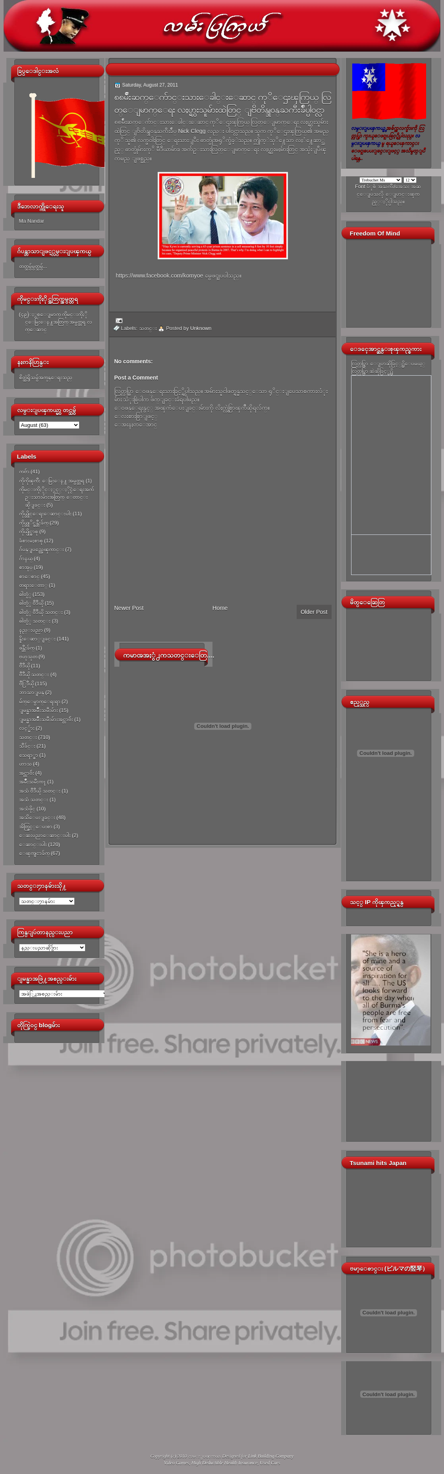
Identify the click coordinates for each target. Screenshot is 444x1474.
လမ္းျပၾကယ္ (204, 1456)
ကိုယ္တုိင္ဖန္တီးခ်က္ (33, 523)
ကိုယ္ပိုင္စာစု (28, 531)
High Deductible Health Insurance (224, 1463)
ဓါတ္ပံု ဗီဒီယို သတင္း (41, 612)
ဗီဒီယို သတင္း (34, 674)
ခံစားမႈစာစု (31, 541)
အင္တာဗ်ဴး (26, 773)
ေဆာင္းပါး (33, 844)
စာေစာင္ (29, 576)
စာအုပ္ (26, 567)
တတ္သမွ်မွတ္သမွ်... (33, 266)
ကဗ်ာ (24, 472)
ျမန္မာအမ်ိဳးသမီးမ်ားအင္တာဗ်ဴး (46, 719)
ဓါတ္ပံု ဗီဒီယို (31, 603)
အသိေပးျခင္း (37, 817)
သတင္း (28, 737)
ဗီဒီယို (24, 666)
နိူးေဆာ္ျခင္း (37, 639)
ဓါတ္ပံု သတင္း (35, 621)
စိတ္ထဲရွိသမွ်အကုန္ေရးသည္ (45, 377)
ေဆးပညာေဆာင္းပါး (45, 835)
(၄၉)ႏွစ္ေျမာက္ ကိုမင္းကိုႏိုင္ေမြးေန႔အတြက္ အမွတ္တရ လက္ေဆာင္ (55, 322)
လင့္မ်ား (27, 728)
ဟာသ (25, 764)
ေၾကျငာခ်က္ (34, 853)
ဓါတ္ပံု (25, 594)
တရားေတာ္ (33, 585)
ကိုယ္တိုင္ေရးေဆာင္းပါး (45, 514)
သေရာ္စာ (28, 755)
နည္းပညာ (31, 630)
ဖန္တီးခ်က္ (27, 648)
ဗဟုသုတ (28, 657)
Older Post (314, 612)
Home (220, 608)
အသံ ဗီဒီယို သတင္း (39, 791)
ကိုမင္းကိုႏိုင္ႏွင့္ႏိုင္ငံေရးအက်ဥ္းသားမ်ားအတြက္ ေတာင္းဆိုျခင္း (56, 497)
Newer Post (129, 608)
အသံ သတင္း (33, 800)
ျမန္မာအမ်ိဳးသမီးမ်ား (38, 710)
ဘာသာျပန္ (31, 692)
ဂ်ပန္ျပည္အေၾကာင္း (41, 549)
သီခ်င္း (27, 746)
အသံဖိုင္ (27, 809)
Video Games (176, 1463)
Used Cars (270, 1463)
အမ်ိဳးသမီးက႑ (32, 782)
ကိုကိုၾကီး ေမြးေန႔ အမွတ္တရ (52, 481)
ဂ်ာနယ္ (26, 558)
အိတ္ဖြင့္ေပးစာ (35, 827)
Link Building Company (271, 1456)
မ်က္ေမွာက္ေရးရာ (39, 701)
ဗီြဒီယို (26, 684)
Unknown (201, 328)
